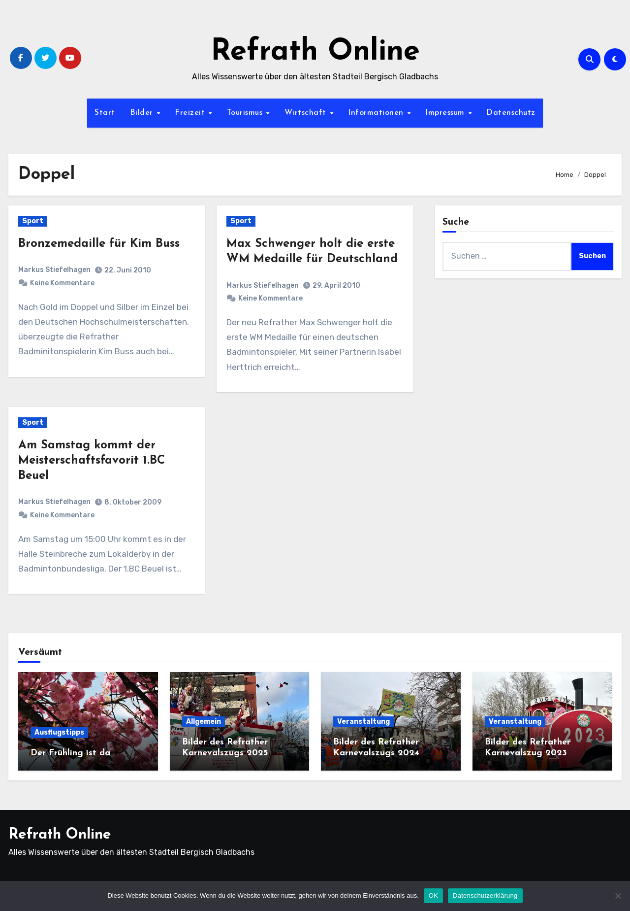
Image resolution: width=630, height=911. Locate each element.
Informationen (377, 113)
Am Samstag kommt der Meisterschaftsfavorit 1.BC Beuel (91, 460)
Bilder (143, 113)
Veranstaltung (363, 721)
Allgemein (203, 721)
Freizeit (191, 113)
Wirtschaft (306, 113)
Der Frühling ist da (70, 753)
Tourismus (246, 113)
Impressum (446, 113)
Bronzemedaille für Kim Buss (99, 244)
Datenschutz (511, 113)
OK (433, 895)
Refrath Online (315, 52)
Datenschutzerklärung (485, 895)
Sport (32, 221)
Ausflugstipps (59, 732)
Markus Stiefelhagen (54, 270)
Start (104, 113)
